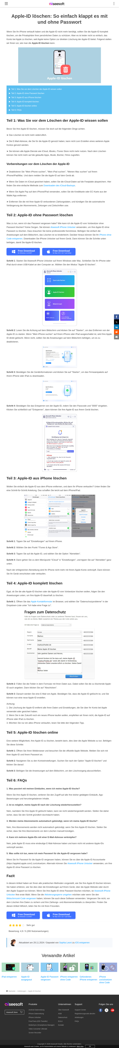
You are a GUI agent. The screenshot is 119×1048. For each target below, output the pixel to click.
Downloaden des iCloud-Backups (59, 185)
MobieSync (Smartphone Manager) (42, 1025)
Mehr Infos (80, 1046)
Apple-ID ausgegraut (26, 978)
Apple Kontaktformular (41, 601)
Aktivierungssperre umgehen (58, 894)
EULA (60, 1021)
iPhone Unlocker (35, 1017)
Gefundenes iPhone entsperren (88, 978)
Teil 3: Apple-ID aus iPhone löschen (26, 97)
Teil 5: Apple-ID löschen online (24, 106)
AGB (60, 1014)
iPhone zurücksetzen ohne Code (105, 980)
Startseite (10, 991)
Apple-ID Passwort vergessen (49, 978)
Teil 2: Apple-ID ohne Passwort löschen (27, 93)
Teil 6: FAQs (16, 110)
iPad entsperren (9, 977)
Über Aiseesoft (63, 1010)
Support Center (80, 1010)
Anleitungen (21, 991)
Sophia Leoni (65, 942)
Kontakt (61, 1025)
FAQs (77, 1021)
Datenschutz (62, 1017)
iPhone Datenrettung (36, 1014)
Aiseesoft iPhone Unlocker (63, 227)
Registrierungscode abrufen (85, 1014)
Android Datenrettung (36, 1010)
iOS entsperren (82, 942)
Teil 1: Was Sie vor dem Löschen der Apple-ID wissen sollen (36, 89)
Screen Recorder (35, 1033)
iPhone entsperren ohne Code (69, 978)
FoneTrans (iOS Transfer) (38, 1021)
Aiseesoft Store (14, 1012)
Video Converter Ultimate (38, 1029)
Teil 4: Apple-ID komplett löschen (25, 102)
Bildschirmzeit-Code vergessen (21, 898)
